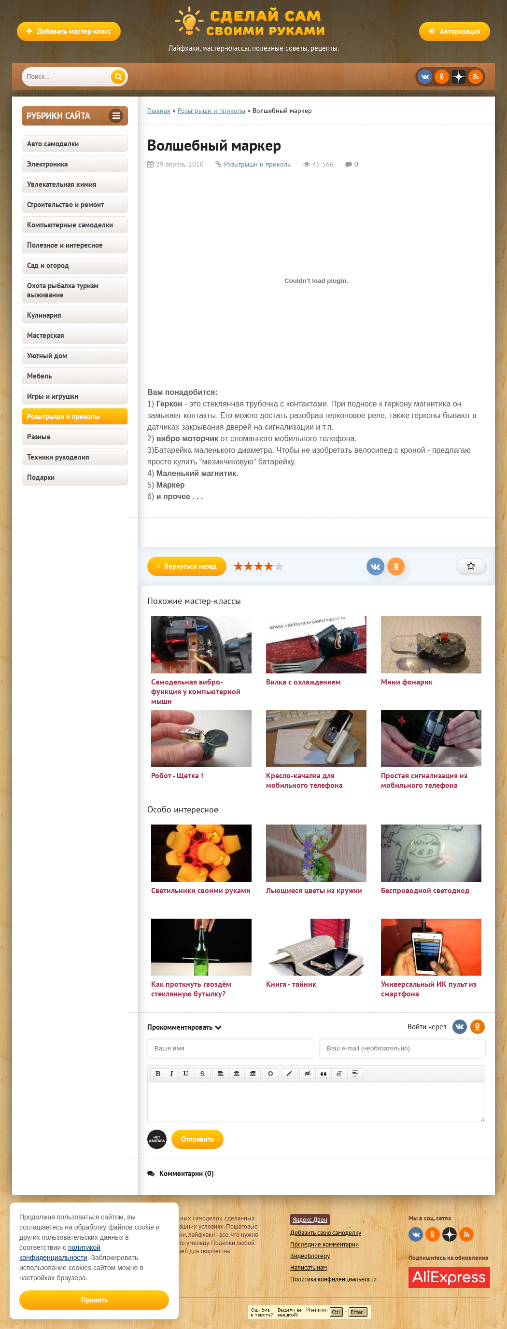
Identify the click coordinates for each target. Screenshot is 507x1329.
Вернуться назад (187, 566)
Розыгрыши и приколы (63, 416)
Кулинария (44, 315)
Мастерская (45, 335)
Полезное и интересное (65, 245)
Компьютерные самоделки (70, 224)
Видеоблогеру (310, 1256)
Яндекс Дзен (310, 1220)
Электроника (47, 163)
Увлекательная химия (62, 184)
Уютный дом (47, 355)
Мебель (39, 375)
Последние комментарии (324, 1244)
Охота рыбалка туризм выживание (63, 290)
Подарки (41, 477)
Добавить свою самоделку (325, 1233)
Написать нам (308, 1267)
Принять (94, 1299)
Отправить (197, 1139)
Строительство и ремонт (65, 204)
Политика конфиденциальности (333, 1279)
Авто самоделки (53, 143)
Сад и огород (48, 265)
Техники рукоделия (58, 457)
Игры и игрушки (52, 396)
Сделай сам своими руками (253, 21)
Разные (39, 436)
